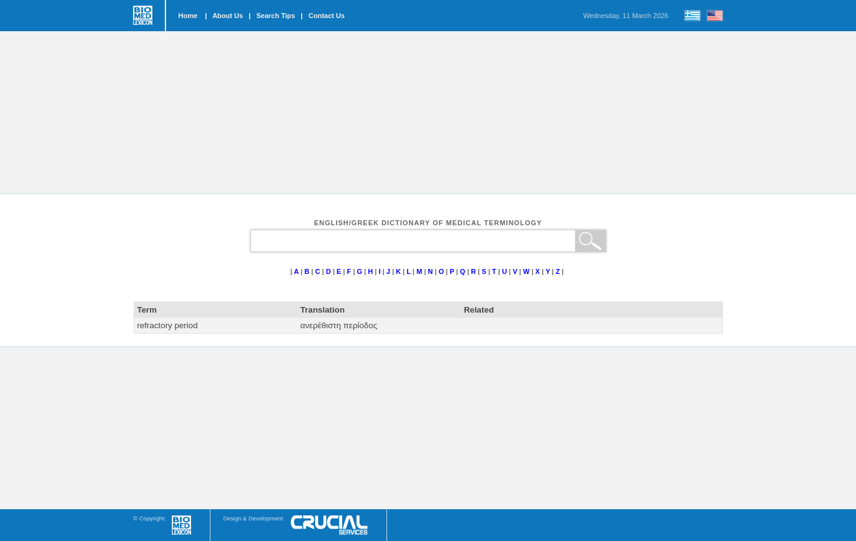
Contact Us (326, 15)
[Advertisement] (428, 112)
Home (188, 15)
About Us (227, 15)
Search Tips (275, 15)
